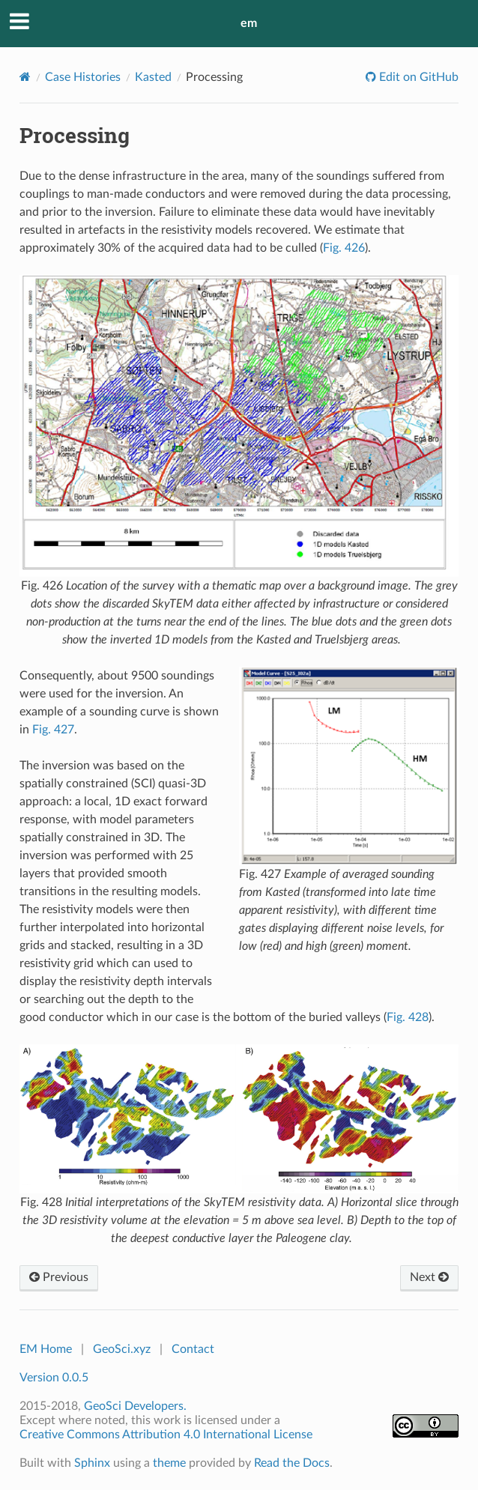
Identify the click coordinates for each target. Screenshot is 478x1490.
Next (429, 1277)
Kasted (153, 77)
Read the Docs (292, 1463)
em (248, 23)
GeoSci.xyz (122, 1349)
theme (169, 1463)
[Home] (25, 76)
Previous (58, 1277)
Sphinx (92, 1463)
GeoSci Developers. (135, 1406)
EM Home (45, 1349)
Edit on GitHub (417, 77)
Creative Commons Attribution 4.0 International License (165, 1435)
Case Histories (83, 77)
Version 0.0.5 (53, 1378)
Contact (193, 1349)
